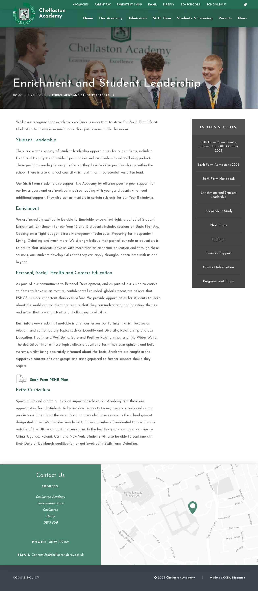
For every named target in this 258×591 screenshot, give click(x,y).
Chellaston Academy (52, 13)
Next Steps (218, 225)
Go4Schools (190, 5)
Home (88, 18)
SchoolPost (217, 5)
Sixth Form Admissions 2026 (218, 164)
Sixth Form (162, 18)
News (242, 18)
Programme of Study (218, 281)
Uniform (218, 239)
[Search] (235, 4)
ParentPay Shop (129, 5)
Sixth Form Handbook (218, 179)
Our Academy (110, 18)
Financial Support (218, 253)
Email (152, 5)
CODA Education (234, 578)
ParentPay (103, 5)
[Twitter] (244, 4)
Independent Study (218, 211)
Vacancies (81, 5)
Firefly (168, 5)
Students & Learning (194, 18)
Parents (225, 18)
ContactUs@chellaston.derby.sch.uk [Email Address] (58, 555)
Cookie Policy (26, 578)
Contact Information (218, 267)
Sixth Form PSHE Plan (49, 380)
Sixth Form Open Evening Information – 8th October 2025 (218, 147)
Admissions (137, 18)
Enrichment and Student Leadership (218, 195)
